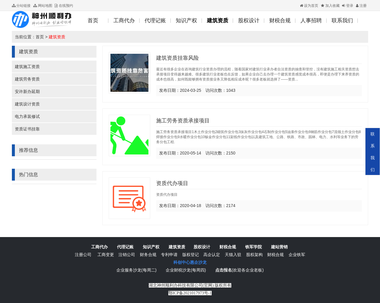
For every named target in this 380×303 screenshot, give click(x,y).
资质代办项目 (172, 183)
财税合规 (227, 246)
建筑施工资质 (27, 66)
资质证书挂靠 (27, 129)
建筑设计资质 (27, 104)
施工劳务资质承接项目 (183, 121)
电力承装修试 (27, 116)
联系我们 (372, 152)
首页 (40, 36)
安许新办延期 (27, 91)
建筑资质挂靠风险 (177, 58)
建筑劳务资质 (27, 79)
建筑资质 (57, 36)
